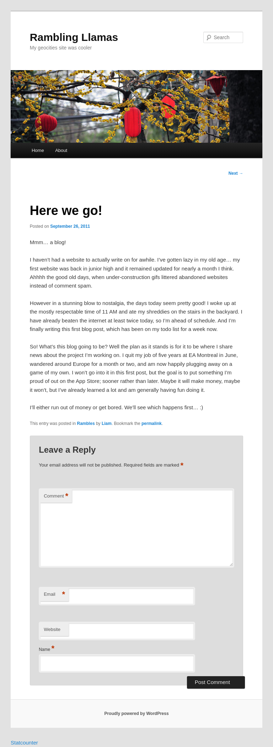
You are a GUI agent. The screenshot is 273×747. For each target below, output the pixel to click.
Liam (107, 423)
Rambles (86, 423)
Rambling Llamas (74, 37)
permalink (151, 423)
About (61, 150)
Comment (56, 496)
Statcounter (24, 743)
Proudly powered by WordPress (136, 713)
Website (52, 629)
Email (54, 594)
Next (236, 173)
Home (38, 150)
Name (46, 649)
